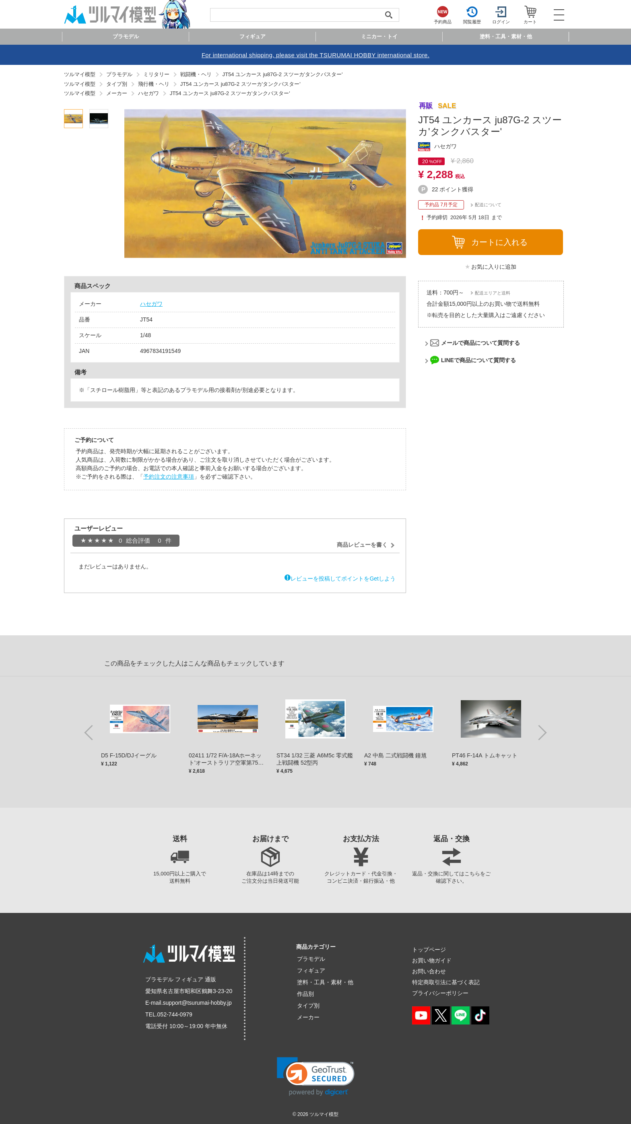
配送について (488, 204)
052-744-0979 (174, 1014)
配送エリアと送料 (492, 292)
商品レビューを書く (362, 544)
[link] (315, 1076)
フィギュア (311, 970)
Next (541, 732)
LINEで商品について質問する (478, 360)
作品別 (305, 994)
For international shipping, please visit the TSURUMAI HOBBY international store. (315, 55)
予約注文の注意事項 (168, 476)
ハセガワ (151, 304)
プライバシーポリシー (440, 993)
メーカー (308, 1017)
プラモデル (311, 959)
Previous (90, 732)
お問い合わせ (429, 971)
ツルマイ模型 (323, 1114)
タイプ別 (308, 1005)
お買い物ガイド (432, 960)
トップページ (429, 949)
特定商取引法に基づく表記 (446, 982)
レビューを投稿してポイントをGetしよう (343, 578)
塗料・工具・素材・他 (325, 982)
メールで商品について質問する (480, 343)
